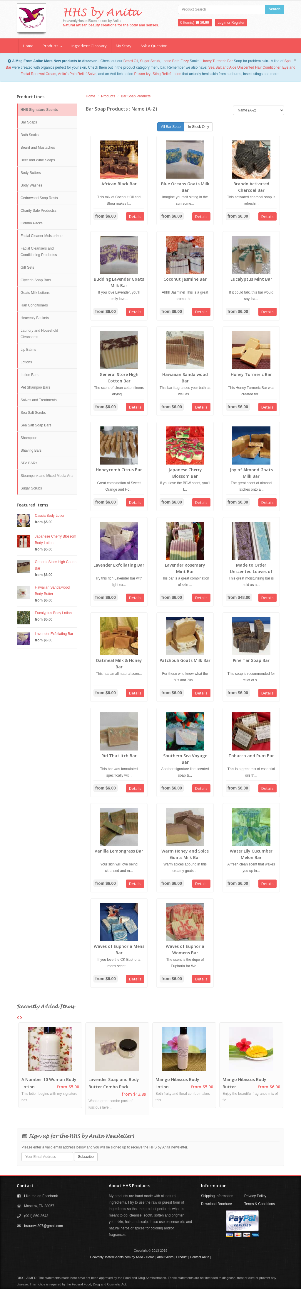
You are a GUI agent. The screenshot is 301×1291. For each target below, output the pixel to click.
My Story (123, 45)
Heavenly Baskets (35, 318)
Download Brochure (216, 1204)
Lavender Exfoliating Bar (54, 634)
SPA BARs (29, 463)
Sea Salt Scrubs (33, 413)
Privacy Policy (255, 1196)
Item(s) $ (195, 23)
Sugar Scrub (150, 61)
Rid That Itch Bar (119, 755)
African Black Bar (119, 184)
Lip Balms (28, 350)
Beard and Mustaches (38, 147)
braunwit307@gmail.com (43, 1226)
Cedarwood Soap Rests (39, 198)
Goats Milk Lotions (35, 293)
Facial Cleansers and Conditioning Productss (39, 251)
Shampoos (29, 438)
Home (28, 45)
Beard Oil (130, 61)
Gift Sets (27, 267)
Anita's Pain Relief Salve (77, 74)
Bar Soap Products (135, 96)
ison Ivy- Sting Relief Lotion (159, 74)
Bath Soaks (30, 135)
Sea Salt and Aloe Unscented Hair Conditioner (244, 67)
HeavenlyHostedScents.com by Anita (116, 1257)
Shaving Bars (31, 450)
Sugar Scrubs (31, 488)
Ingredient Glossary (89, 45)
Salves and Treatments (39, 400)
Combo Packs (32, 223)
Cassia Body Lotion (50, 516)
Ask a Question (154, 45)
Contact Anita (199, 1257)
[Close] (295, 60)
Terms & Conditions (259, 1204)
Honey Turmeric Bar (217, 61)
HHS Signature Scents (39, 110)
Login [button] (222, 23)
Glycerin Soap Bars (36, 280)
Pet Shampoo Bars (35, 387)
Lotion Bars (30, 375)
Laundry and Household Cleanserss (39, 333)
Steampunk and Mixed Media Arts (47, 476)
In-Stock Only (198, 127)
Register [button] (238, 23)
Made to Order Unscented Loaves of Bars (251, 571)
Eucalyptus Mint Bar (251, 279)
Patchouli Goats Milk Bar (185, 660)
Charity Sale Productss (38, 211)
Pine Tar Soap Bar (251, 660)
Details (135, 216)
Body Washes (31, 185)
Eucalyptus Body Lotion (53, 613)
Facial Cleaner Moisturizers (42, 236)
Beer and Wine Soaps (38, 160)
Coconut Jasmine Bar (185, 279)
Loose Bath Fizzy (175, 61)
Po (136, 74)
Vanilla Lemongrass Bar (119, 851)
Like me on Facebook (41, 1196)
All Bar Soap (171, 127)
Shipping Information (217, 1196)
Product (181, 1257)
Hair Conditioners (34, 305)
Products (52, 45)
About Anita (165, 1257)
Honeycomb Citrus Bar (119, 469)
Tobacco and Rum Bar (251, 755)
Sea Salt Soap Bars (36, 425)
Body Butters (31, 173)
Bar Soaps (29, 122)
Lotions (26, 362)
